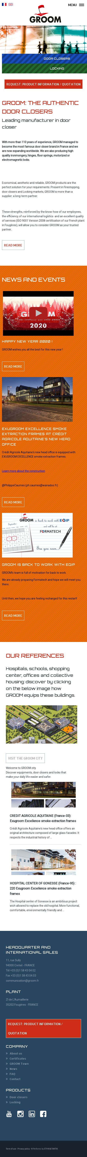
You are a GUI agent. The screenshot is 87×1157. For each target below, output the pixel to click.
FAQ (12, 1074)
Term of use (11, 1149)
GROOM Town (19, 1063)
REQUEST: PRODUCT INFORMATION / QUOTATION (43, 84)
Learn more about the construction (23, 471)
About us (16, 1053)
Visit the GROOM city (25, 758)
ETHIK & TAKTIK (51, 1149)
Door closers (18, 1097)
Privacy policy (23, 1149)
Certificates (18, 1058)
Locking (15, 1102)
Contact (15, 1079)
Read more (13, 245)
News (13, 1068)
